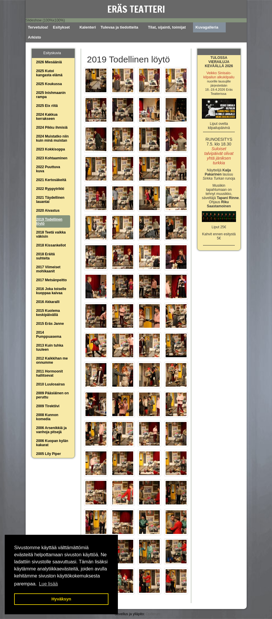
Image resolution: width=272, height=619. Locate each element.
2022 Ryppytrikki (50, 189)
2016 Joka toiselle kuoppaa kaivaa (51, 291)
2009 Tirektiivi (48, 406)
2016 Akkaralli (48, 302)
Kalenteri (88, 27)
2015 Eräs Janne (50, 324)
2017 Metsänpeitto (51, 280)
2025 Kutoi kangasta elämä (49, 73)
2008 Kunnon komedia (47, 417)
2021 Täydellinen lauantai (50, 200)
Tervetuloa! (38, 27)
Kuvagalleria (206, 27)
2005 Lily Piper (48, 454)
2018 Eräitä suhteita (45, 256)
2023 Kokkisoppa (50, 149)
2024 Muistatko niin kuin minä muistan (52, 138)
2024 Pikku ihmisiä (52, 127)
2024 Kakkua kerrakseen (47, 116)
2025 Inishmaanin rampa (51, 95)
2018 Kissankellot (51, 245)
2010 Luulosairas (50, 384)
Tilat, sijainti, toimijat (167, 27)
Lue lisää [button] (48, 583)
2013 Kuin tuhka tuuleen (49, 347)
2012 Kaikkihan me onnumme (52, 360)
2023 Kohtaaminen (51, 158)
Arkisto (34, 37)
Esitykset (61, 27)
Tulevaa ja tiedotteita (119, 27)
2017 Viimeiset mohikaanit (48, 269)
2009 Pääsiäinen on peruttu (52, 395)
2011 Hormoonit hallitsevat (49, 373)
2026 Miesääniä (49, 62)
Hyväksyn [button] (61, 599)
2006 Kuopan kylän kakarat (52, 443)
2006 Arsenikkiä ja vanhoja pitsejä (51, 430)
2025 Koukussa (49, 84)
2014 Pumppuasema (48, 334)
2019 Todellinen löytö (49, 221)
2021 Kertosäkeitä (51, 180)
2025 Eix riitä (47, 106)
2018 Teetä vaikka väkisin (51, 234)
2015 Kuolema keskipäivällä (48, 313)
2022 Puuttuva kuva (48, 169)
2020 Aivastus (48, 210)
